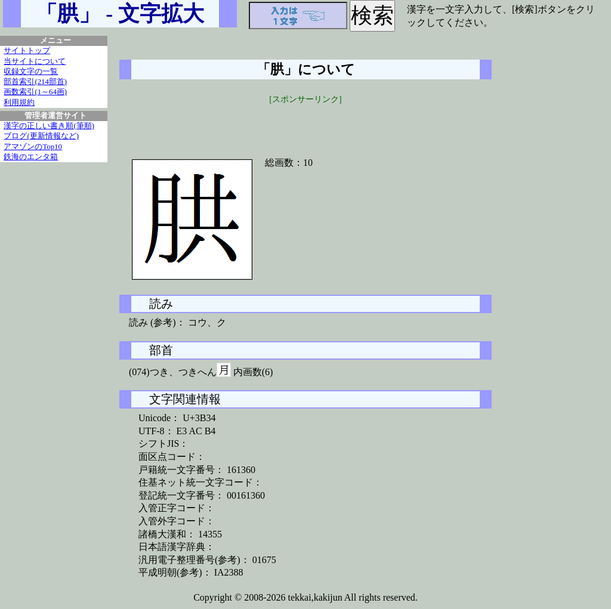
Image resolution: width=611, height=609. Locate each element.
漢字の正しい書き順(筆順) (49, 126)
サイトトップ (27, 51)
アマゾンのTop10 (33, 147)
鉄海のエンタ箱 (31, 157)
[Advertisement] (305, 123)
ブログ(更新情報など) (41, 136)
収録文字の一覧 (31, 71)
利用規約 (19, 102)
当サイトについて (35, 61)
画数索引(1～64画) (35, 92)
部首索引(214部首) (35, 82)
